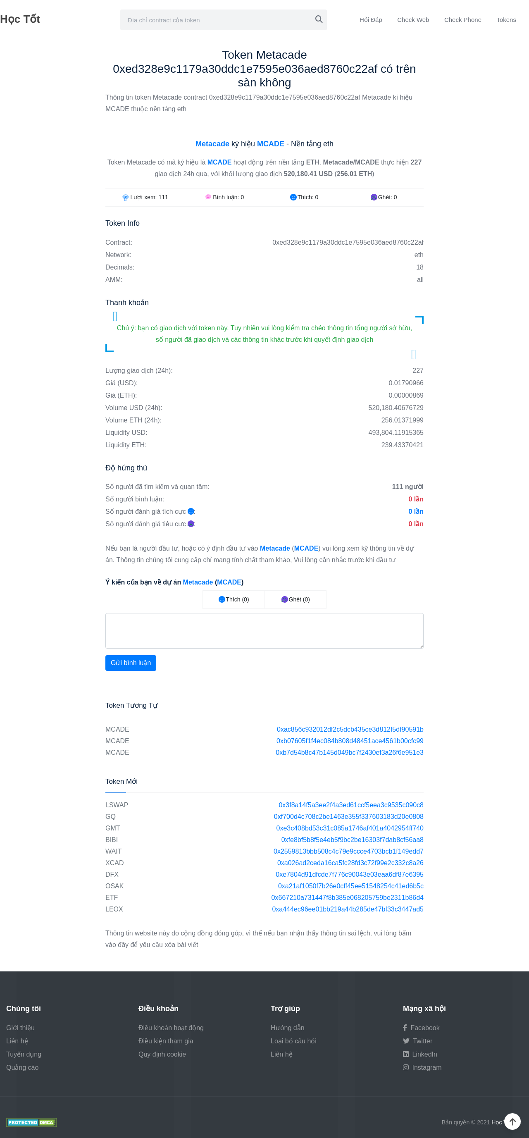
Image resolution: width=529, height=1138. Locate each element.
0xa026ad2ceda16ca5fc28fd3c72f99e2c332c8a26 (350, 862)
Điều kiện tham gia (165, 1041)
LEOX (114, 909)
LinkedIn (420, 1054)
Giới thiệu (20, 1027)
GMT (112, 828)
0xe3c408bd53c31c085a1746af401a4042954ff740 (350, 828)
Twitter (417, 1041)
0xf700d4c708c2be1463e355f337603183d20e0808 (349, 816)
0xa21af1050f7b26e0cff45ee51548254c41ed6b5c (351, 886)
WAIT (113, 851)
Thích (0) (234, 599)
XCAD (114, 862)
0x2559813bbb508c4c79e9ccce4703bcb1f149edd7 (349, 851)
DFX (112, 874)
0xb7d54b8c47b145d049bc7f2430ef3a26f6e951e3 (350, 752)
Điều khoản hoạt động (171, 1027)
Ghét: (384, 197)
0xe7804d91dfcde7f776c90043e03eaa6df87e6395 (350, 874)
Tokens (506, 19)
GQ (110, 816)
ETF (111, 897)
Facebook (421, 1027)
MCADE (117, 729)
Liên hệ (17, 1041)
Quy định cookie (162, 1054)
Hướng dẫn (288, 1027)
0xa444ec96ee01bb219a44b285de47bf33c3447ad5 (348, 909)
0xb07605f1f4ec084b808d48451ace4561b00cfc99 (350, 740)
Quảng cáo (22, 1067)
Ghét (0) (295, 599)
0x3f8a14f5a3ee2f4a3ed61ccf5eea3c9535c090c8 (351, 805)
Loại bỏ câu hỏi (294, 1041)
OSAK (114, 886)
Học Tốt (20, 19)
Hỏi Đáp (371, 19)
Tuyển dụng (23, 1054)
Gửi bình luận (131, 662)
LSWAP (116, 805)
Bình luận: (224, 197)
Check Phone (462, 19)
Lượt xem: (145, 197)
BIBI (111, 839)
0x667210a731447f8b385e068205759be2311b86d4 (348, 897)
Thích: (304, 197)
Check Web (413, 19)
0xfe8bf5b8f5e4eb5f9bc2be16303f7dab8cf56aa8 (352, 839)
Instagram (422, 1067)
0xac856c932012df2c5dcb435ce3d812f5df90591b (350, 729)
